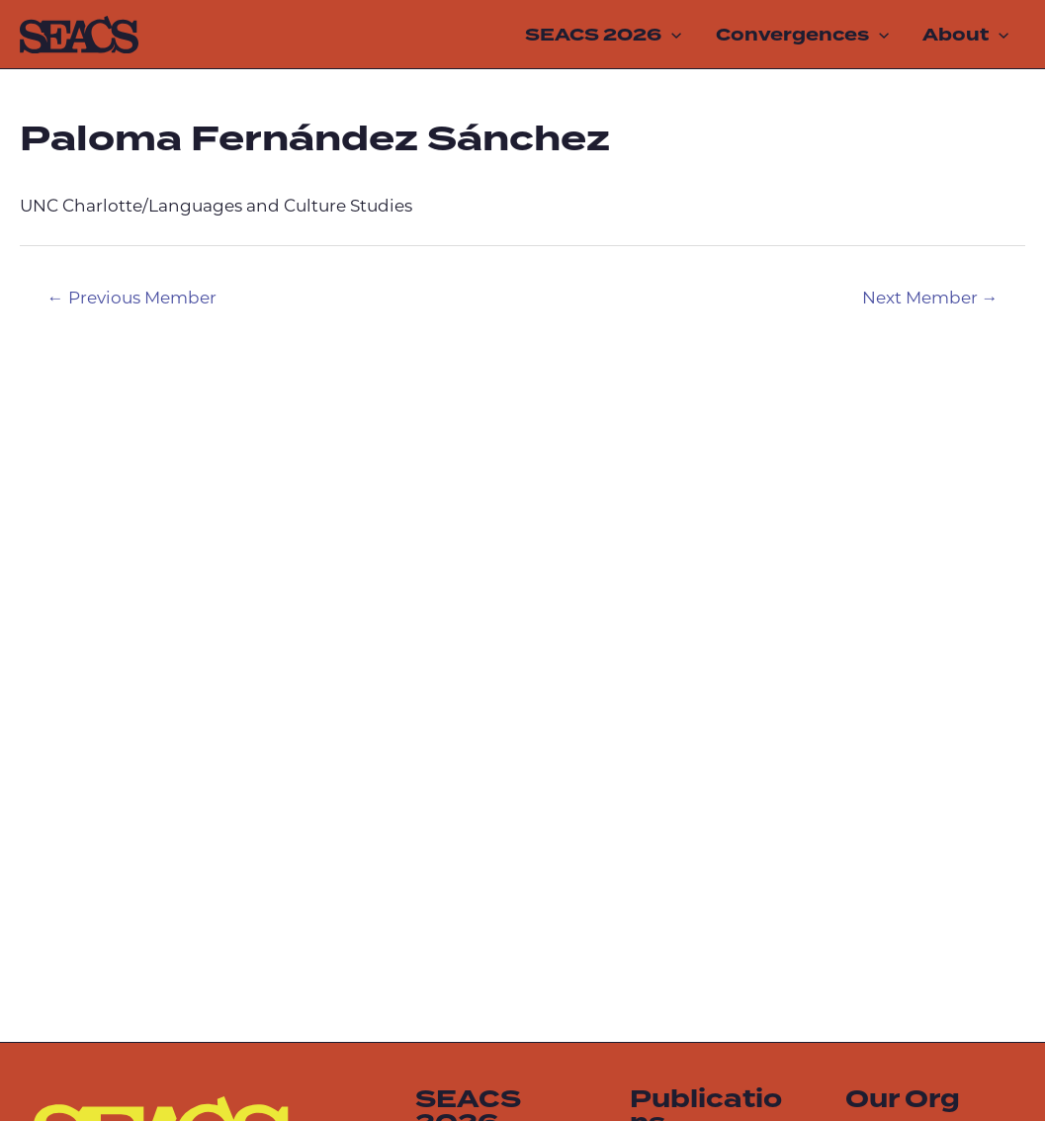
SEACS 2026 (603, 34)
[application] (671, 34)
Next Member (930, 299)
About (965, 34)
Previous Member (132, 299)
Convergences (802, 34)
